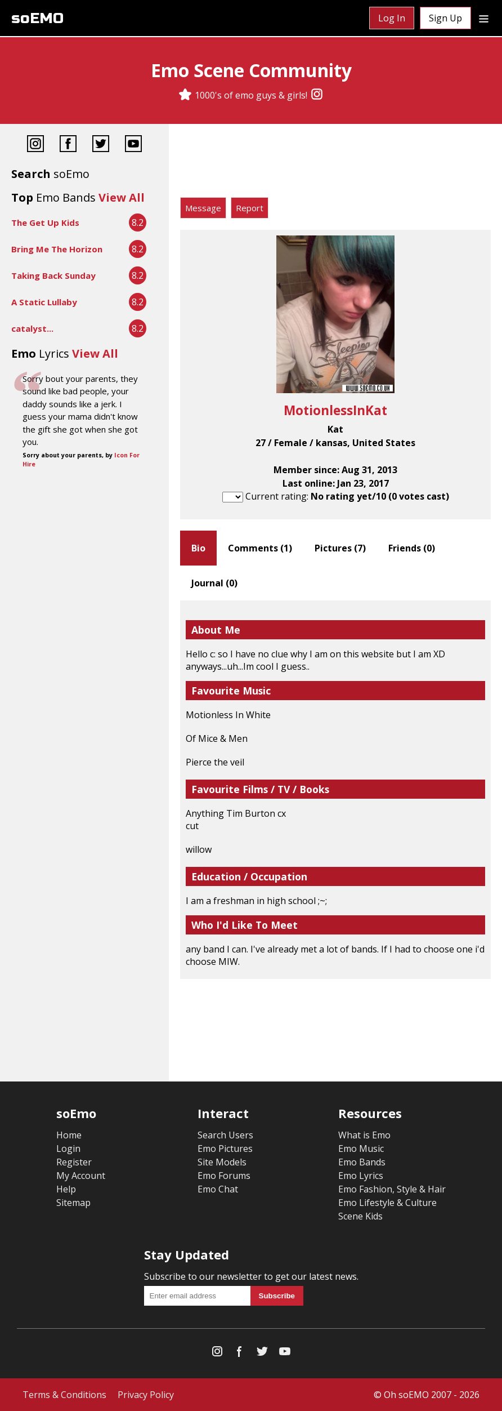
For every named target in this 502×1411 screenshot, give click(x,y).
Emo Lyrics (360, 1175)
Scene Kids (360, 1216)
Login (68, 1148)
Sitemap (73, 1202)
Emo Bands (362, 1162)
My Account (80, 1175)
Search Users (225, 1135)
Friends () (411, 548)
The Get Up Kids (45, 222)
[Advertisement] (335, 163)
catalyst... (32, 328)
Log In (391, 18)
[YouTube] (133, 145)
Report (249, 207)
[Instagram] (317, 95)
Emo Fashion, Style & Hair (392, 1189)
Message (203, 207)
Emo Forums (224, 1175)
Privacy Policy (146, 1394)
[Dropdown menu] (484, 18)
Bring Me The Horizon (56, 249)
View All (121, 197)
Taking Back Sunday (53, 275)
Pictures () (340, 548)
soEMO (37, 18)
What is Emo (364, 1135)
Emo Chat (218, 1189)
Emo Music (361, 1148)
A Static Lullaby (44, 302)
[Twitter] (100, 145)
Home (69, 1135)
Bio (198, 548)
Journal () (214, 583)
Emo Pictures (225, 1148)
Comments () (260, 548)
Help (66, 1189)
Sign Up (445, 18)
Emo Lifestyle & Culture (387, 1202)
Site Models (222, 1162)
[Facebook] (68, 145)
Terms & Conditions (64, 1394)
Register (74, 1162)
